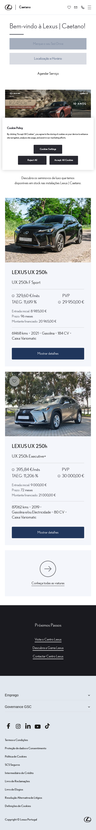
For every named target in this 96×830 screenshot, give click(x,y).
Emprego (48, 695)
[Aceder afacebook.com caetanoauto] (8, 726)
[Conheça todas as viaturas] (48, 573)
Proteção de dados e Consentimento (25, 748)
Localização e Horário (48, 58)
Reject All (32, 160)
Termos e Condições (16, 740)
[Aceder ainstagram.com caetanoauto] (18, 726)
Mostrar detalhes (48, 353)
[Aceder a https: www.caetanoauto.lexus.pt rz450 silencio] (48, 113)
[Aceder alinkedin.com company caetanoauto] (28, 726)
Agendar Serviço (48, 73)
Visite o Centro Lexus (48, 639)
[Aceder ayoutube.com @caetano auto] (37, 726)
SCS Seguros (12, 764)
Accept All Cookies (63, 160)
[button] (82, 7)
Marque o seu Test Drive (48, 43)
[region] (47, 144)
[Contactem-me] (76, 7)
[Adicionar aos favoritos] (14, 207)
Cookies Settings (48, 149)
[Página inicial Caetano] (18, 7)
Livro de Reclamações (17, 781)
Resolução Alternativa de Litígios (23, 797)
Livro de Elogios (14, 789)
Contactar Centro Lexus (48, 656)
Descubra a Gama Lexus (48, 648)
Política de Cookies (16, 756)
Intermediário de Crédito (19, 773)
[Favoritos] (69, 7)
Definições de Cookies (18, 806)
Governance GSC (48, 707)
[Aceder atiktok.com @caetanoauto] (47, 726)
